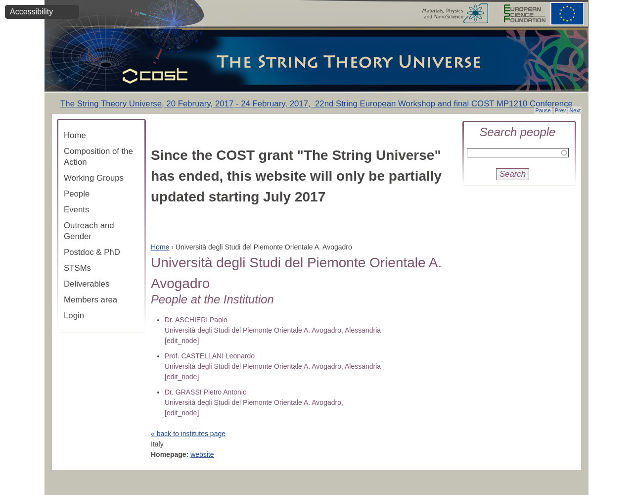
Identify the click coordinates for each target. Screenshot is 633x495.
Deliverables (86, 284)
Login (74, 315)
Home (75, 135)
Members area (90, 299)
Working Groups (94, 178)
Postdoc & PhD (92, 252)
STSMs (77, 268)
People (77, 193)
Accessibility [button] (31, 11)
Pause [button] (542, 110)
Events (76, 209)
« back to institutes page (188, 434)
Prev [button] (560, 110)
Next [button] (575, 110)
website (202, 454)
